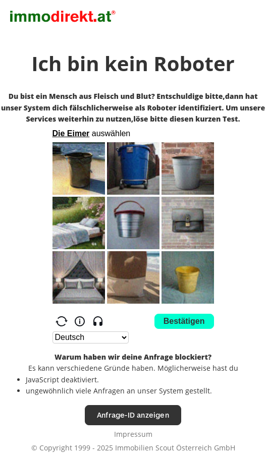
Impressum (133, 434)
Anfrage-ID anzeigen (133, 415)
